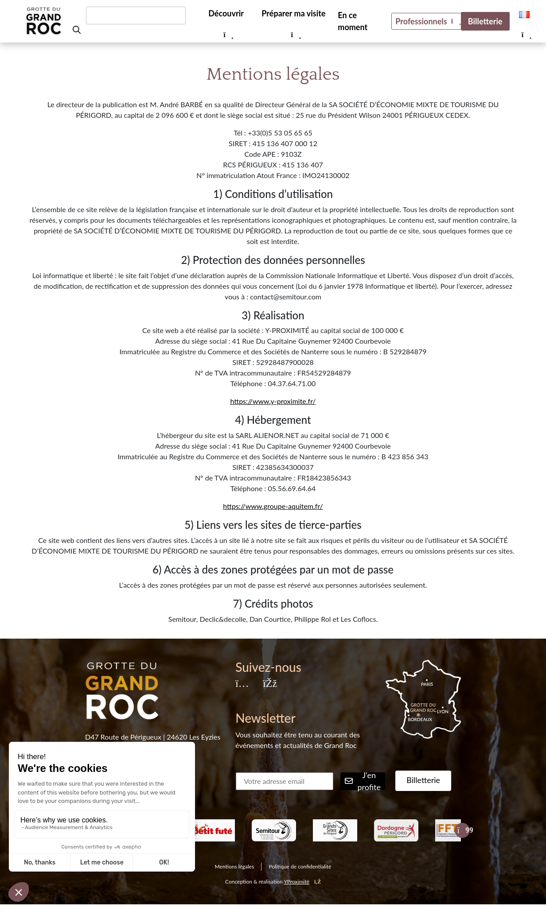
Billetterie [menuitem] (485, 21)
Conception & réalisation (273, 881)
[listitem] (212, 830)
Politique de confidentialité (300, 866)
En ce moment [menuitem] (352, 21)
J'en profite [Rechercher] (363, 781)
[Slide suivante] (462, 830)
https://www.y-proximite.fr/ (273, 401)
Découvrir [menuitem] (226, 13)
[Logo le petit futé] (212, 830)
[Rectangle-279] (273, 830)
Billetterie (423, 780)
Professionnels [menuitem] (421, 21)
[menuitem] (524, 13)
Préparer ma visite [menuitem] (293, 13)
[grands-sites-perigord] (335, 830)
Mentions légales (234, 866)
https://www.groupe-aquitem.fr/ (273, 506)
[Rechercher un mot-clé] (136, 15)
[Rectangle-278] (396, 830)
